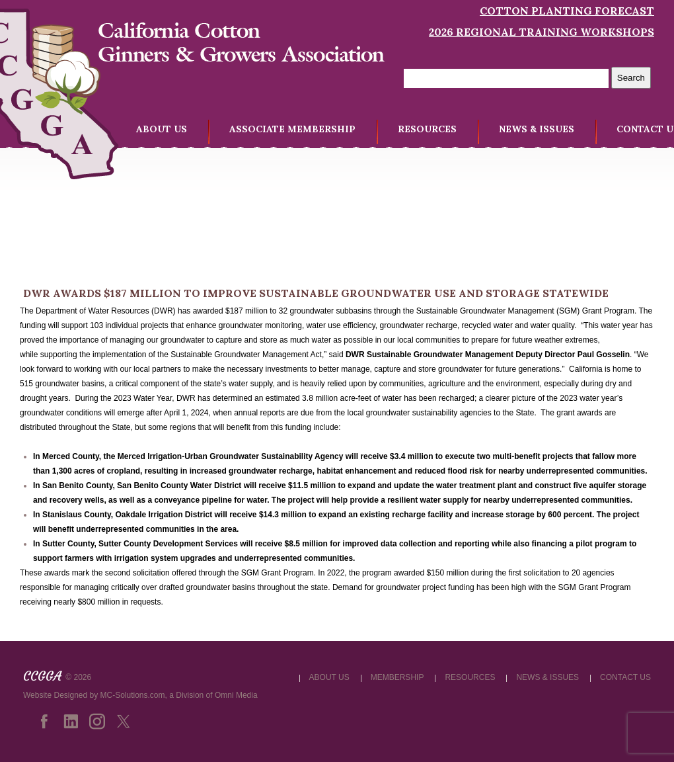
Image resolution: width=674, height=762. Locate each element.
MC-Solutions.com (132, 695)
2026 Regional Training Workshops (541, 31)
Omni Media (236, 695)
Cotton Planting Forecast (567, 10)
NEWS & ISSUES (536, 129)
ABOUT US (161, 129)
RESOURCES (427, 129)
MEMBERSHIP (397, 677)
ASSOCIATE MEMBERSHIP (292, 129)
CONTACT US (625, 677)
